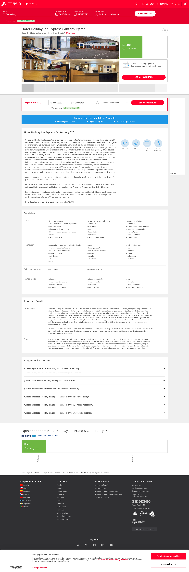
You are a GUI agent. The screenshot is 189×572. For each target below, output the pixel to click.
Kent (64, 473)
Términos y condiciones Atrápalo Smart (109, 494)
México (26, 507)
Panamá (26, 494)
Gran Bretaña (55, 473)
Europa (44, 473)
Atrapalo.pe (26, 473)
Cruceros (60, 497)
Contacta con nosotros (140, 491)
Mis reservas (136, 485)
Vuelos (59, 485)
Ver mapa (70, 33)
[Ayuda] (175, 3)
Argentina (27, 504)
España (26, 485)
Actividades (61, 507)
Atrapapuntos (62, 513)
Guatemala (27, 500)
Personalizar (168, 564)
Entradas (60, 504)
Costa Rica (27, 497)
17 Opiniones (131, 49)
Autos (59, 500)
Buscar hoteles (145, 13)
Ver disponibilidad (148, 102)
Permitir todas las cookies (168, 556)
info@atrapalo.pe (143, 508)
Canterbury (73, 473)
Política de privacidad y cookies (113, 559)
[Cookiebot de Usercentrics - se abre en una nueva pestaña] (16, 567)
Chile (25, 488)
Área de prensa (100, 488)
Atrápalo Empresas (64, 516)
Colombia (26, 491)
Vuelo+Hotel (62, 491)
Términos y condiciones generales (107, 491)
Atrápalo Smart (63, 519)
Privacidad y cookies (102, 497)
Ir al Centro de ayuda (139, 488)
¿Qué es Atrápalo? (101, 485)
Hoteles (36, 473)
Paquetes (60, 494)
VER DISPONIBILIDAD (144, 77)
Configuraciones (39, 567)
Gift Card (60, 510)
